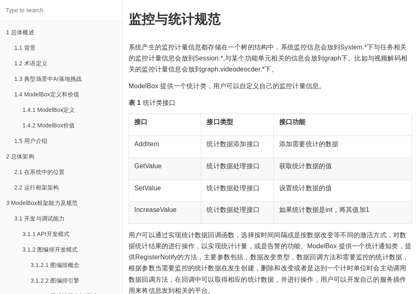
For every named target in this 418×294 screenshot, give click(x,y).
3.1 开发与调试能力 (39, 218)
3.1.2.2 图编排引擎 (55, 280)
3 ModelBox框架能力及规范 (42, 203)
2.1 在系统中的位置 (39, 172)
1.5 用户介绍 (30, 141)
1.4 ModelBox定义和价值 (46, 94)
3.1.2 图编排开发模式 (50, 249)
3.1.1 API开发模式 (45, 234)
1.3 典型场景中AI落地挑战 (48, 79)
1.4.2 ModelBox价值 (48, 125)
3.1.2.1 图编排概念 (55, 265)
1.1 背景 (25, 48)
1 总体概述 (20, 32)
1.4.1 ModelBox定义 (48, 110)
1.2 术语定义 (30, 63)
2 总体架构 (20, 156)
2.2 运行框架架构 (36, 187)
